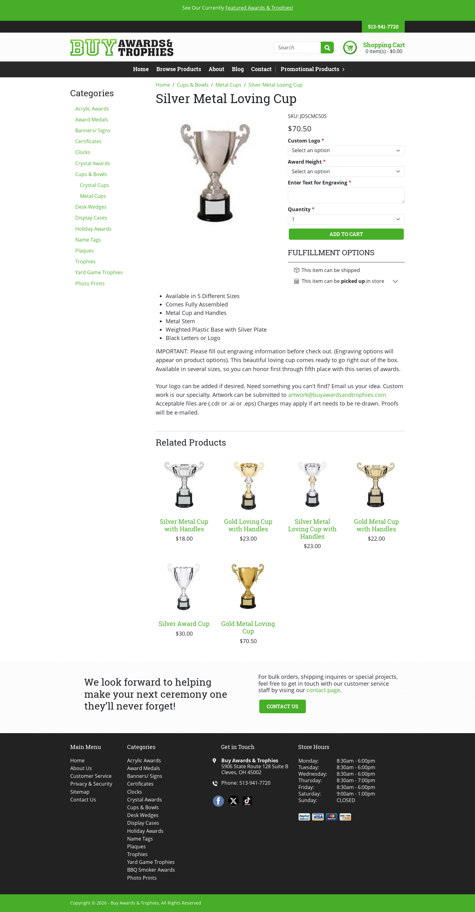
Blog (238, 69)
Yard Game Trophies (99, 272)
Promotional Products (310, 69)
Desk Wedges (91, 206)
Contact (261, 69)
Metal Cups (93, 196)
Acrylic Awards (92, 108)
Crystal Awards (92, 163)
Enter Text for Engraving (319, 183)
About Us (81, 768)
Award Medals (91, 119)
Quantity (301, 209)
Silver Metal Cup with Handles (184, 525)
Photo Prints (90, 283)
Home (141, 69)
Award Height (307, 162)
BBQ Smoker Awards (151, 870)
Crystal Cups (94, 185)
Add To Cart (346, 234)
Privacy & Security (91, 784)
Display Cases (91, 217)
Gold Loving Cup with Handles (248, 525)
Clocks (82, 152)
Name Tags (88, 239)
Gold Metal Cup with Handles (376, 525)
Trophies (85, 261)
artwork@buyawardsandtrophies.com (337, 394)
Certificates (88, 141)
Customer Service (91, 776)
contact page (323, 690)
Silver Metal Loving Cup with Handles (312, 528)
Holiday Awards (93, 228)
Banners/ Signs (92, 130)
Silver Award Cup (184, 623)
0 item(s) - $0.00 (384, 51)
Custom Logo (306, 141)
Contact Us (282, 706)
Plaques (84, 250)
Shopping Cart (384, 45)
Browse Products (178, 69)
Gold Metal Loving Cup (248, 627)
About (216, 69)
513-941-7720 (383, 26)
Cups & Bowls (91, 174)
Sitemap (80, 792)
